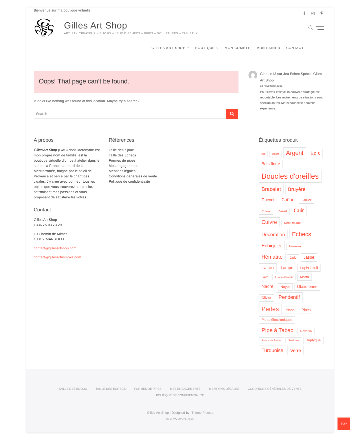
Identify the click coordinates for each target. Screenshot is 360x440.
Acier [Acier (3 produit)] (275, 154)
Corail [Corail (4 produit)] (282, 211)
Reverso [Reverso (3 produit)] (306, 331)
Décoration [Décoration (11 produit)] (273, 234)
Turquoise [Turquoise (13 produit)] (272, 350)
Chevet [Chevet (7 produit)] (268, 199)
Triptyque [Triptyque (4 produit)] (313, 340)
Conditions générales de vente (133, 176)
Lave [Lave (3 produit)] (265, 277)
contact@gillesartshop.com (55, 248)
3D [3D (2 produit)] (263, 153)
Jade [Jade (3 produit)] (293, 257)
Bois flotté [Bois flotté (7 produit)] (271, 163)
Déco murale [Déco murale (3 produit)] (293, 223)
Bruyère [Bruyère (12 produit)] (297, 189)
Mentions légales (122, 171)
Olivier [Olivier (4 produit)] (267, 298)
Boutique (205, 48)
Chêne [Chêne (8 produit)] (288, 199)
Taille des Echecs (122, 155)
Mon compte (237, 48)
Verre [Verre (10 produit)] (295, 350)
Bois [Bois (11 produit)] (315, 153)
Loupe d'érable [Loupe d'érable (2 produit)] (284, 277)
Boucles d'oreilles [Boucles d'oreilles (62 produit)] (290, 176)
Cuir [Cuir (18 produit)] (299, 210)
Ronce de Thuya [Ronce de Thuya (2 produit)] (271, 340)
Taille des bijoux (121, 150)
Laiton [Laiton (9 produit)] (268, 267)
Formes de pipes (122, 160)
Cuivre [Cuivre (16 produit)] (269, 222)
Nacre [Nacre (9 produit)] (268, 286)
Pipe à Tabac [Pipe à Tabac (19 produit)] (277, 330)
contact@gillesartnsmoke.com (57, 257)
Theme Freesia (202, 413)
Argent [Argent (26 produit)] (295, 152)
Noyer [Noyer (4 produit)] (285, 287)
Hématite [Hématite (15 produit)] (272, 257)
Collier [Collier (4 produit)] (307, 200)
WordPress (186, 419)
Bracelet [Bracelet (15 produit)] (271, 189)
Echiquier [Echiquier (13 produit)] (272, 245)
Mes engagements (123, 166)
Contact (295, 48)
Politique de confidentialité (129, 181)
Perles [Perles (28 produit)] (270, 309)
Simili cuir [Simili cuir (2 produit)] (293, 340)
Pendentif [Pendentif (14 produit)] (289, 297)
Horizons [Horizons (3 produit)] (295, 246)
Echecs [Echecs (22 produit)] (301, 234)
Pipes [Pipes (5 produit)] (306, 310)
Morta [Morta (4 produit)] (304, 277)
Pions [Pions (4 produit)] (290, 310)
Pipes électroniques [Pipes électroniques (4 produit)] (277, 320)
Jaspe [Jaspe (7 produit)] (309, 257)
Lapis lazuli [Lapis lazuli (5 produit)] (309, 268)
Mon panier (268, 48)
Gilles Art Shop (95, 25)
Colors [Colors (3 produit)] (266, 211)
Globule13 (268, 74)
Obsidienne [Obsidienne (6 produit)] (307, 286)
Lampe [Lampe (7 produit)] (287, 267)
